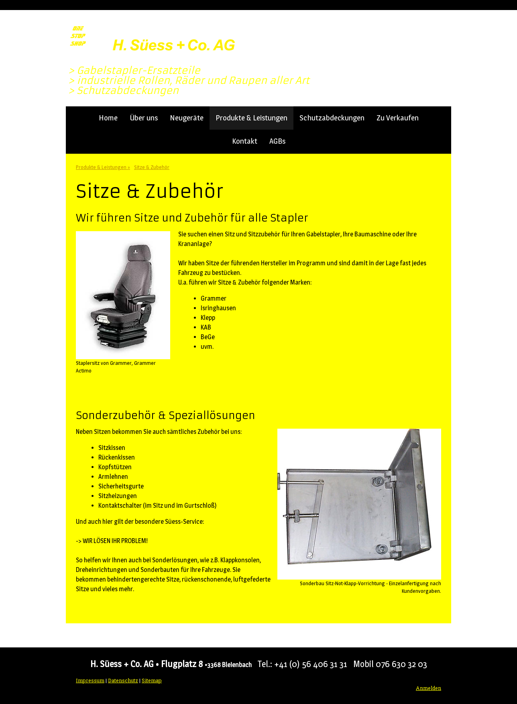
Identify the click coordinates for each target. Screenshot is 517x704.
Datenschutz (123, 680)
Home (108, 117)
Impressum (90, 680)
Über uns (144, 117)
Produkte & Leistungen (251, 117)
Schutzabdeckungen (331, 117)
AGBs (277, 141)
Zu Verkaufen (398, 117)
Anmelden (428, 688)
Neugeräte (187, 117)
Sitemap (152, 680)
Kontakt (244, 141)
